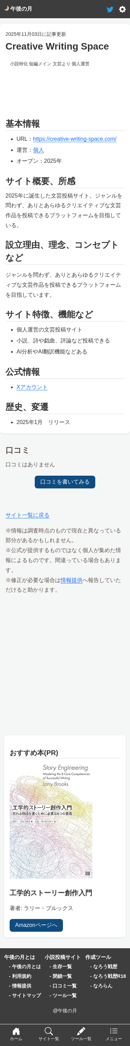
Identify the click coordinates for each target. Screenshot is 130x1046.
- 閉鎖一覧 (61, 976)
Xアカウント (32, 387)
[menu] (114, 1035)
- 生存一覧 (61, 966)
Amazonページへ (36, 925)
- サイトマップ (25, 995)
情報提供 (72, 580)
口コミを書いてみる (65, 482)
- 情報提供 (20, 986)
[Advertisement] (65, 89)
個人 (38, 150)
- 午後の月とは (25, 966)
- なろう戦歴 (103, 966)
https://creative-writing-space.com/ (75, 139)
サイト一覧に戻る (28, 515)
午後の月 (18, 9)
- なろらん (101, 986)
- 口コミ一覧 (63, 986)
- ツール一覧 (63, 995)
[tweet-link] (110, 9)
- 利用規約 (20, 976)
